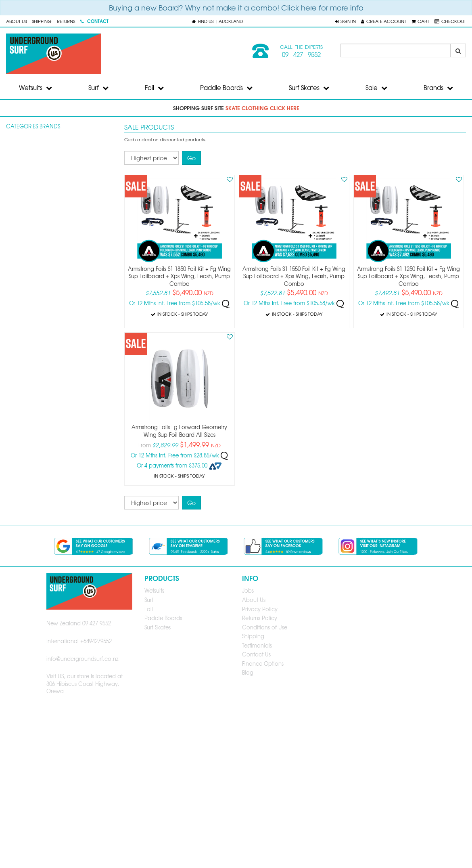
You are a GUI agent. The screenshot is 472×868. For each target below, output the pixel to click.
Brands (438, 87)
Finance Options (263, 663)
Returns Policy (259, 618)
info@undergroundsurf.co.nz (82, 659)
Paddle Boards (226, 87)
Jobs (248, 590)
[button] (345, 21)
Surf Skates (309, 87)
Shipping (42, 21)
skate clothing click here (262, 108)
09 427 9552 (301, 54)
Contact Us (256, 654)
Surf (98, 87)
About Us (16, 21)
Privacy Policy (260, 609)
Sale (376, 87)
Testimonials (257, 645)
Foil (154, 87)
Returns (66, 21)
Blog (247, 672)
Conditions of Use (264, 627)
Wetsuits (35, 87)
